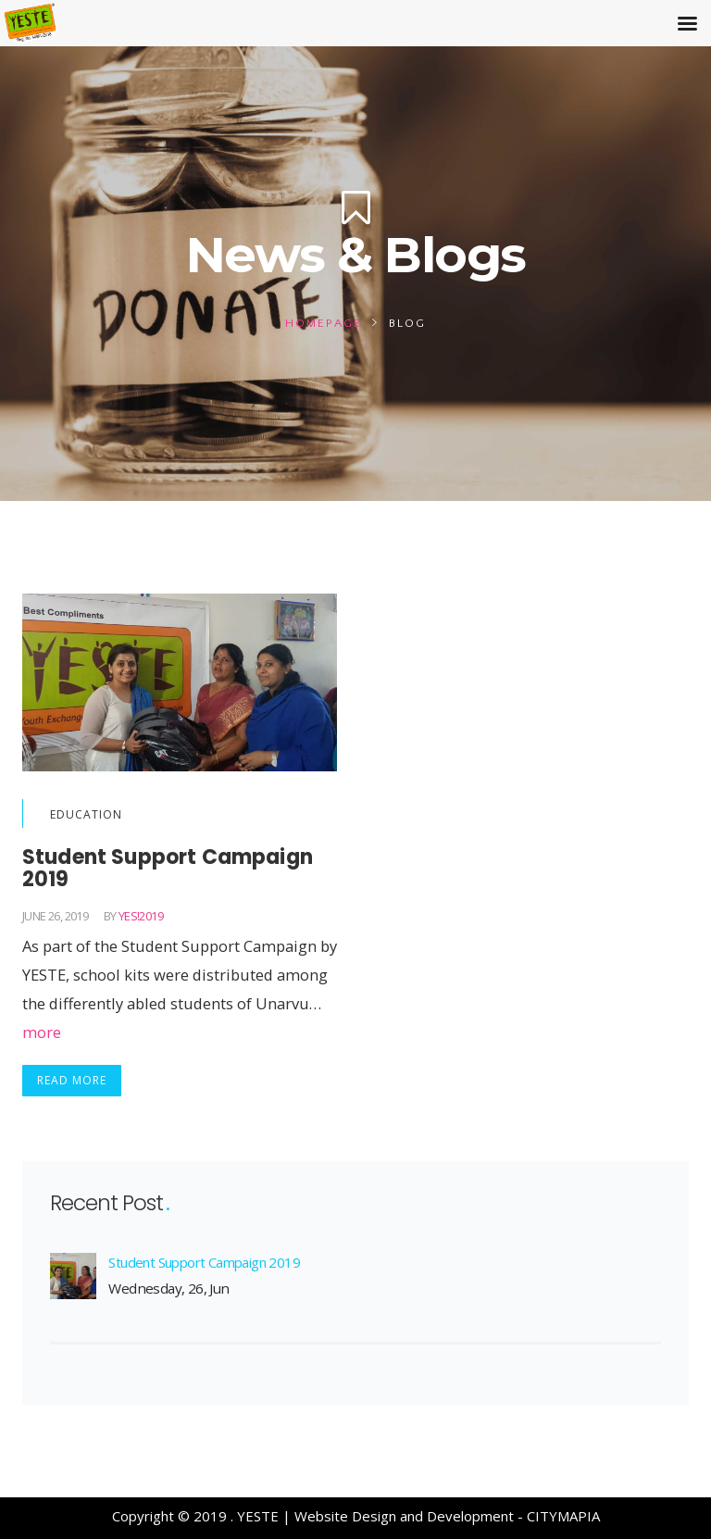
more (41, 1032)
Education (86, 814)
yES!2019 (140, 915)
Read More (71, 1080)
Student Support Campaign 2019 (204, 1262)
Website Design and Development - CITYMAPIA (447, 1516)
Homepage (323, 323)
